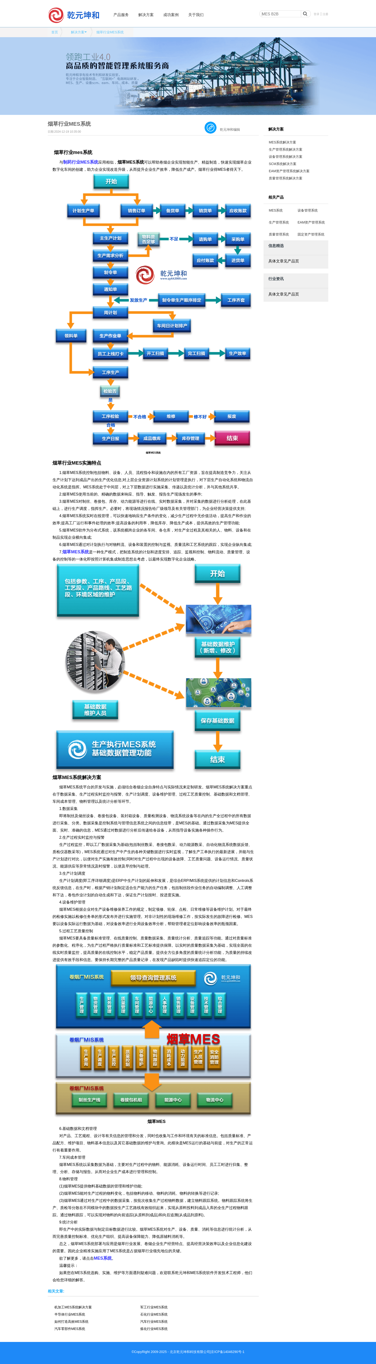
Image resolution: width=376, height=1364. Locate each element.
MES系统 (276, 210)
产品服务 (121, 15)
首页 (54, 32)
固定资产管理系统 (311, 234)
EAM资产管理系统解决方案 (289, 171)
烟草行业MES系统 (110, 32)
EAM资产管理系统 (311, 222)
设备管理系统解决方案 (285, 157)
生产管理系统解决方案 (285, 149)
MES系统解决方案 (282, 142)
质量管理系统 (279, 234)
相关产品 (276, 197)
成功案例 (171, 15)
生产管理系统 (279, 222)
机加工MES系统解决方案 (73, 1307)
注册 (325, 14)
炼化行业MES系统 (154, 1329)
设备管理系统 (308, 210)
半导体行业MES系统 (69, 1314)
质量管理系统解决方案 (285, 178)
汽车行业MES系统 (154, 1321)
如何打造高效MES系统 (71, 1321)
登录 (316, 14)
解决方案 (146, 15)
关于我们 (196, 15)
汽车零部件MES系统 (69, 1329)
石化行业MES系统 (154, 1314)
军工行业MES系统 (154, 1307)
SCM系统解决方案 (282, 164)
